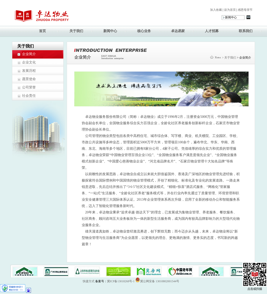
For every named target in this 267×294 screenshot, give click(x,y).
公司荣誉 (29, 87)
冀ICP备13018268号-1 (121, 281)
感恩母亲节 (245, 10)
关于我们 (76, 31)
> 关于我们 (229, 57)
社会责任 (29, 96)
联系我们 (246, 31)
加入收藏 (216, 10)
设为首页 (229, 10)
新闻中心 (110, 31)
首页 (42, 31)
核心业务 (144, 31)
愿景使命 (29, 79)
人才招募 (212, 31)
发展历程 (29, 71)
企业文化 (29, 62)
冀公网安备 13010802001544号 (157, 279)
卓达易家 (178, 31)
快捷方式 (88, 281)
